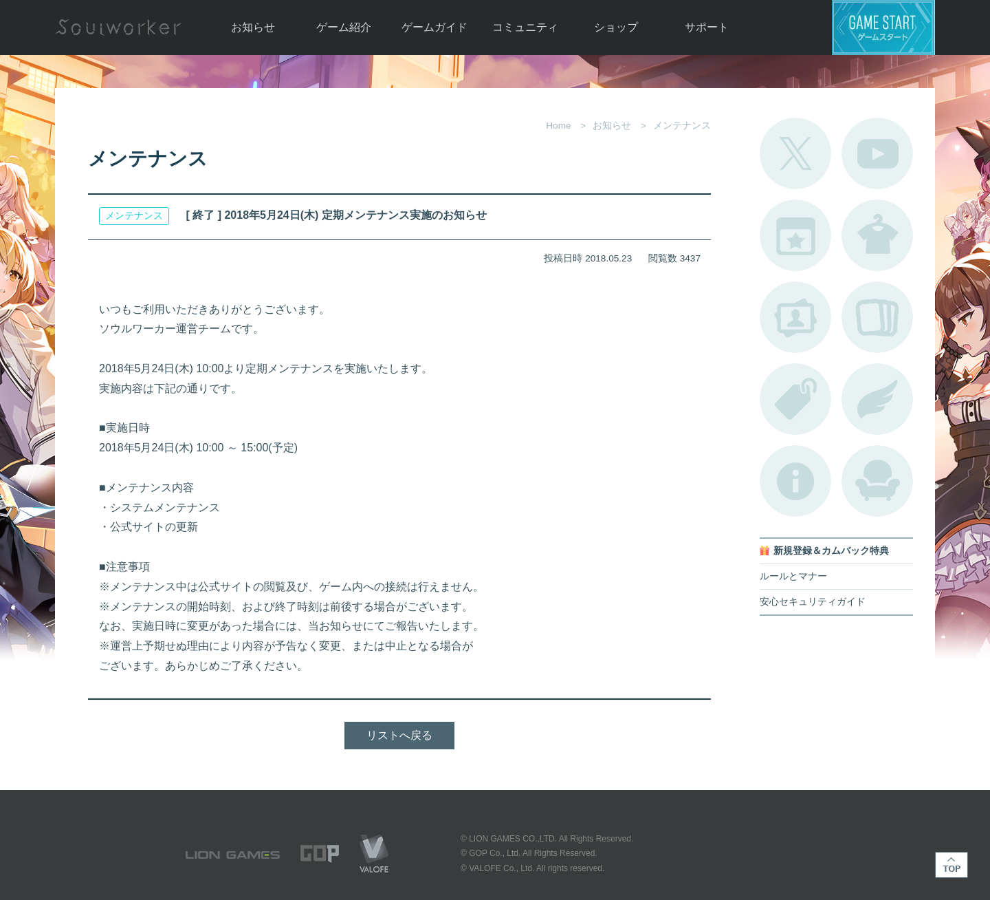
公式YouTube (877, 153)
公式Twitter (795, 153)
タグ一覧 (795, 399)
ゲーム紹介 (343, 27)
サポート (707, 27)
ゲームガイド (435, 27)
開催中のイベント (795, 235)
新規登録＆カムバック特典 (831, 551)
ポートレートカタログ (795, 317)
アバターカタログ (877, 235)
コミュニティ (525, 27)
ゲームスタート (883, 27)
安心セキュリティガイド (813, 602)
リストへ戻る (399, 735)
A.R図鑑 (877, 317)
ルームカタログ (877, 481)
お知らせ (253, 27)
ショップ (616, 27)
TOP (951, 865)
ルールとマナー (793, 576)
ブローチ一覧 (877, 399)
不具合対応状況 (795, 481)
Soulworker (118, 27)
